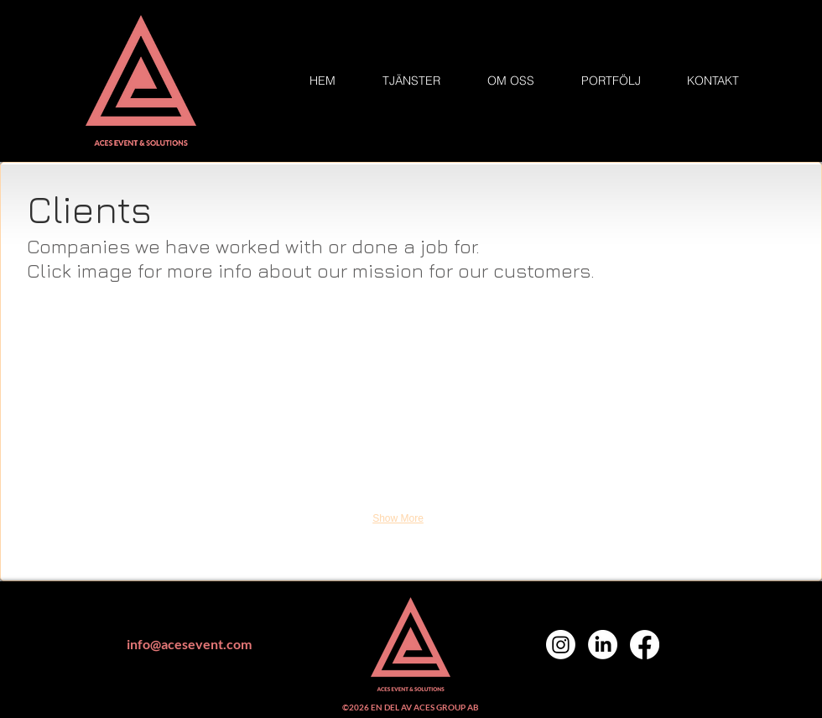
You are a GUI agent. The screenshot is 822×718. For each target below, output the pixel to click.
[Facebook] (644, 644)
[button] (141, 341)
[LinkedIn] (602, 644)
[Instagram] (560, 644)
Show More (398, 518)
